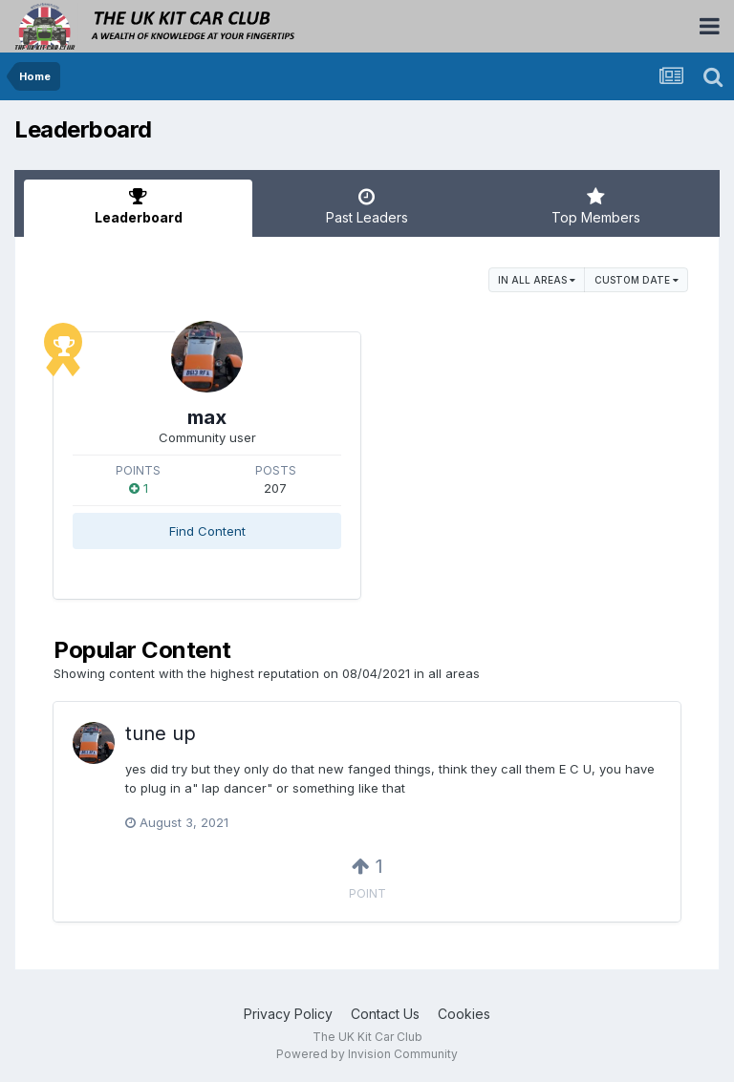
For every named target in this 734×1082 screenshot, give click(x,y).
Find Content (207, 531)
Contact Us (385, 1014)
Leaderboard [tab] (138, 206)
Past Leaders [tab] (366, 206)
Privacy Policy (288, 1014)
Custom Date (636, 280)
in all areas (536, 280)
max (207, 417)
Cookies (464, 1014)
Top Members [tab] (596, 206)
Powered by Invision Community (367, 1054)
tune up (160, 733)
